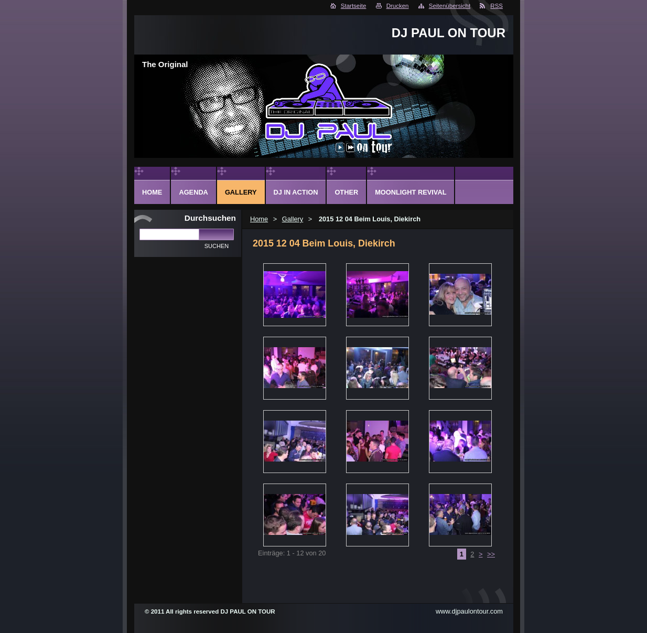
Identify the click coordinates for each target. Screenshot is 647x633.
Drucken (397, 6)
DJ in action (296, 192)
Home (259, 219)
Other (346, 192)
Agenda (193, 192)
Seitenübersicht (449, 6)
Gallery (293, 219)
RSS (496, 6)
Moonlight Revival (410, 192)
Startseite (353, 6)
